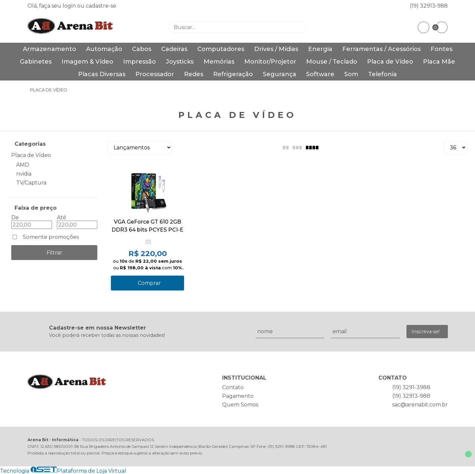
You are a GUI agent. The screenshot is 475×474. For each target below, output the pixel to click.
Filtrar (54, 252)
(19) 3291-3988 (411, 387)
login (70, 6)
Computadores (220, 49)
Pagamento (238, 396)
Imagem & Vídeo (87, 61)
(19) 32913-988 (429, 6)
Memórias (219, 61)
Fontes (441, 49)
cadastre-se (101, 6)
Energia (320, 49)
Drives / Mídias (276, 49)
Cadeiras (174, 49)
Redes (193, 74)
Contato (233, 387)
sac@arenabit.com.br (420, 404)
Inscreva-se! (425, 332)
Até (61, 217)
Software (320, 74)
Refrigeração (233, 74)
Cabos (141, 49)
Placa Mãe (439, 61)
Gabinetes (36, 61)
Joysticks (180, 61)
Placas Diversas (101, 74)
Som (351, 74)
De (15, 217)
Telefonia (382, 74)
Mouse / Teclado (331, 61)
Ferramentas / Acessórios (381, 49)
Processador (154, 74)
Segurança (279, 74)
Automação (104, 49)
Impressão (139, 61)
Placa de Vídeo (390, 61)
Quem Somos (240, 404)
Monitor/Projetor (270, 61)
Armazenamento (49, 49)
